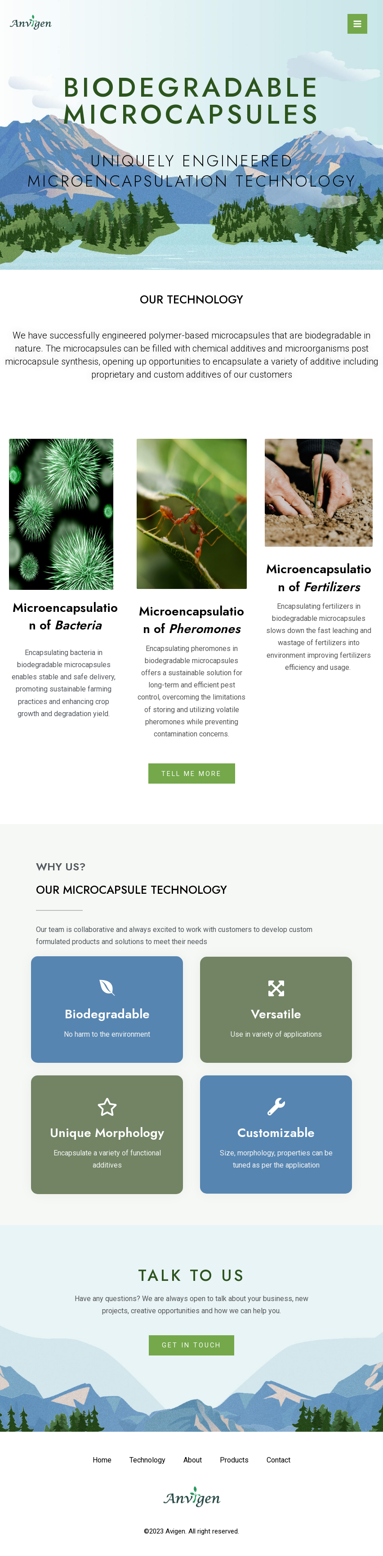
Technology (144, 1462)
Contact (282, 1462)
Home (97, 1462)
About (192, 1462)
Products (235, 1462)
